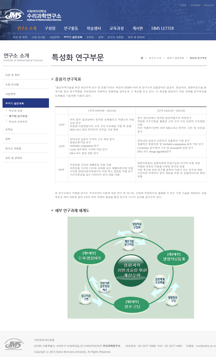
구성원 (50, 28)
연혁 (100, 37)
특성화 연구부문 (18, 116)
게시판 (137, 28)
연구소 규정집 (116, 37)
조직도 (90, 37)
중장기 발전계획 (73, 37)
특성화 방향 (15, 110)
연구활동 (71, 28)
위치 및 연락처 (136, 37)
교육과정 (116, 28)
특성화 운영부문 (18, 121)
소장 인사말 (38, 37)
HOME (183, 5)
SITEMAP (196, 5)
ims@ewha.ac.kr (206, 345)
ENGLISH (209, 5)
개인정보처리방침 (44, 340)
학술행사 (94, 28)
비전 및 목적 (20, 37)
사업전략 (54, 37)
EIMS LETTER (162, 28)
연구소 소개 (26, 28)
